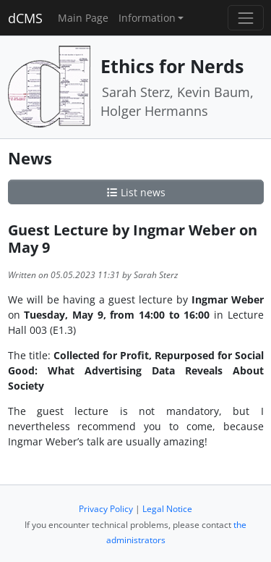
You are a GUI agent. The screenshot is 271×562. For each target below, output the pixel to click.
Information (147, 18)
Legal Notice (167, 509)
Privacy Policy (106, 509)
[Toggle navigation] (245, 17)
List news (136, 192)
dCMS (25, 18)
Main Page (83, 18)
